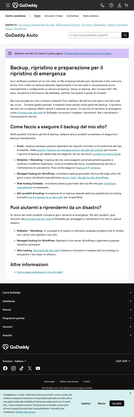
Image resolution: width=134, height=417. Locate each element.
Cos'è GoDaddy (11, 292)
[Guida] (111, 5)
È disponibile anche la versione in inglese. (88, 53)
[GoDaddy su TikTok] (21, 370)
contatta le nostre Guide (107, 154)
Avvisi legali (49, 381)
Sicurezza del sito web (30, 112)
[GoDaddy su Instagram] (13, 370)
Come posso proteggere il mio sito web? (40, 272)
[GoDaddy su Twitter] (29, 370)
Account (7, 326)
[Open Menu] (6, 5)
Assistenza (9, 301)
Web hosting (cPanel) (68, 24)
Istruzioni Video (53, 15)
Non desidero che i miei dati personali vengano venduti (67, 388)
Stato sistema (91, 15)
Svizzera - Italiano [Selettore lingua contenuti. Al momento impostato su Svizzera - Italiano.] (15, 361)
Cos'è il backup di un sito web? (45, 197)
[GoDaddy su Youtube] (38, 370)
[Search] (125, 35)
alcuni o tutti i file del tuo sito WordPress (85, 177)
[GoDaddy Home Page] (16, 347)
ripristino (95, 167)
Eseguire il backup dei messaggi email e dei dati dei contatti (69, 150)
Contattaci (73, 15)
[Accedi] (119, 5)
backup (81, 167)
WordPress (20, 28)
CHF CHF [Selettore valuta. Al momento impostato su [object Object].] (123, 361)
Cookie (87, 381)
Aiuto (37, 15)
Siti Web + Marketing (94, 24)
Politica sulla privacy (69, 381)
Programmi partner (14, 318)
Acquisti (7, 335)
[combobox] (95, 35)
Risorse (7, 309)
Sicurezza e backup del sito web (36, 24)
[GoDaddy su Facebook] (5, 370)
